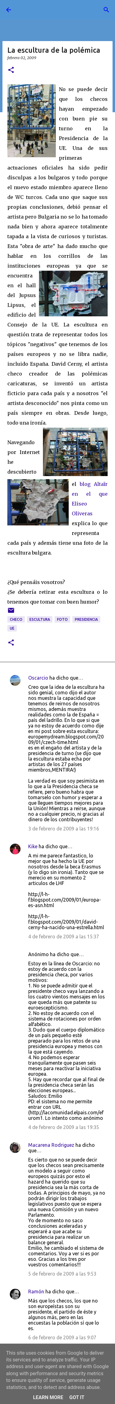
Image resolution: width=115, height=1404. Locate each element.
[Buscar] (106, 9)
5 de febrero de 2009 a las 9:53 (62, 1273)
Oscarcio (38, 678)
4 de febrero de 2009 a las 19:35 (63, 1127)
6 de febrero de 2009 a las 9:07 (62, 1337)
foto (62, 619)
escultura (39, 619)
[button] (11, 70)
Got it (76, 1397)
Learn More (48, 1397)
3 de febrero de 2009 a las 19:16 (63, 828)
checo (16, 619)
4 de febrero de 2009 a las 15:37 (63, 936)
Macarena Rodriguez (51, 1145)
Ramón (36, 1291)
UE (12, 628)
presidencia (86, 619)
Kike (32, 846)
